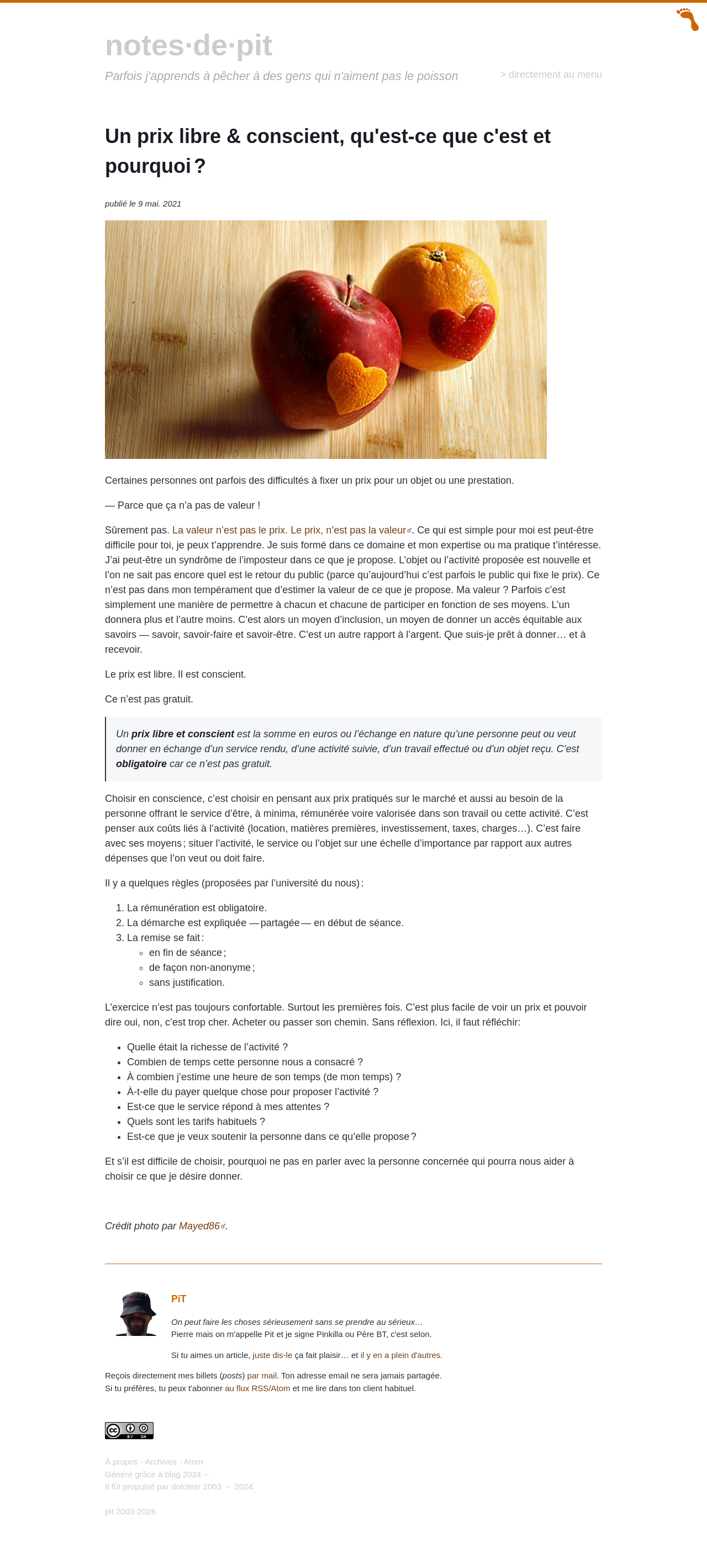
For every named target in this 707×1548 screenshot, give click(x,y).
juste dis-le (273, 1355)
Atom (193, 1461)
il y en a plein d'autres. (402, 1355)
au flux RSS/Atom (257, 1388)
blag (172, 1474)
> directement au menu (551, 74)
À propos (121, 1461)
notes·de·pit (188, 44)
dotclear (186, 1486)
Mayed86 (199, 1226)
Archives (161, 1461)
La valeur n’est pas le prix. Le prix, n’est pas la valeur (289, 530)
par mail (262, 1375)
